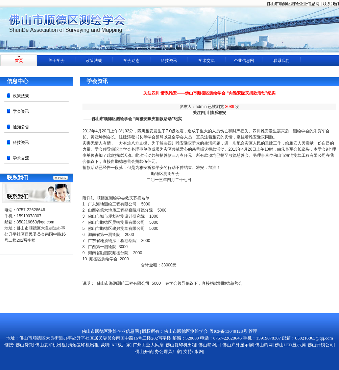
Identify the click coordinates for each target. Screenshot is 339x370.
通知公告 (21, 127)
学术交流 (206, 60)
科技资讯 (169, 60)
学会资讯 (21, 111)
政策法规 (94, 60)
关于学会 (56, 60)
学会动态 (131, 60)
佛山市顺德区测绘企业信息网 (293, 3)
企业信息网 (244, 60)
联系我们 (331, 3)
